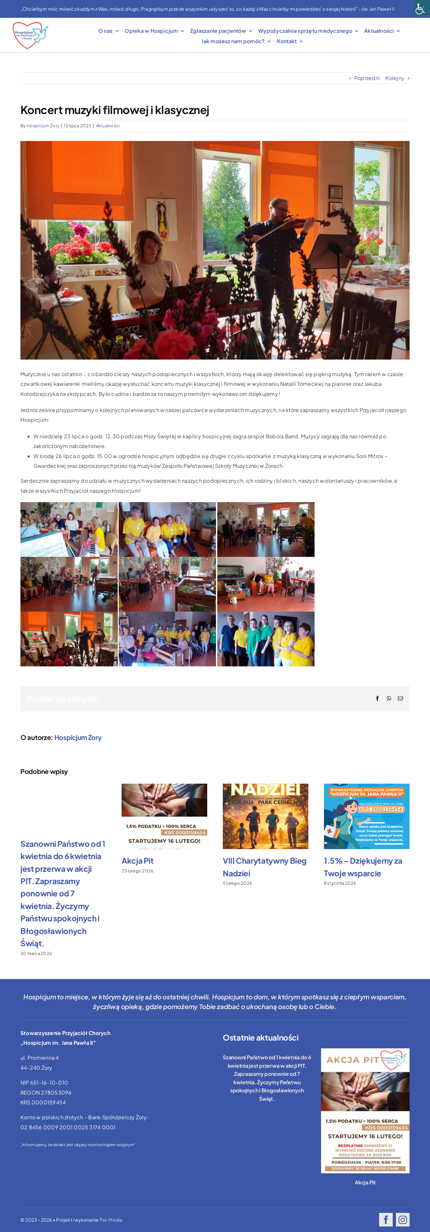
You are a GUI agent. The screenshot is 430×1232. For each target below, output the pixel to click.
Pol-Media (111, 1220)
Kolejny (395, 78)
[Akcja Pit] (365, 1110)
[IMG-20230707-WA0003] (215, 250)
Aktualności (108, 125)
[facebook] (386, 1219)
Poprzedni (367, 78)
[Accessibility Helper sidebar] (422, 8)
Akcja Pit (138, 860)
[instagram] (403, 1219)
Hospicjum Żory (43, 125)
